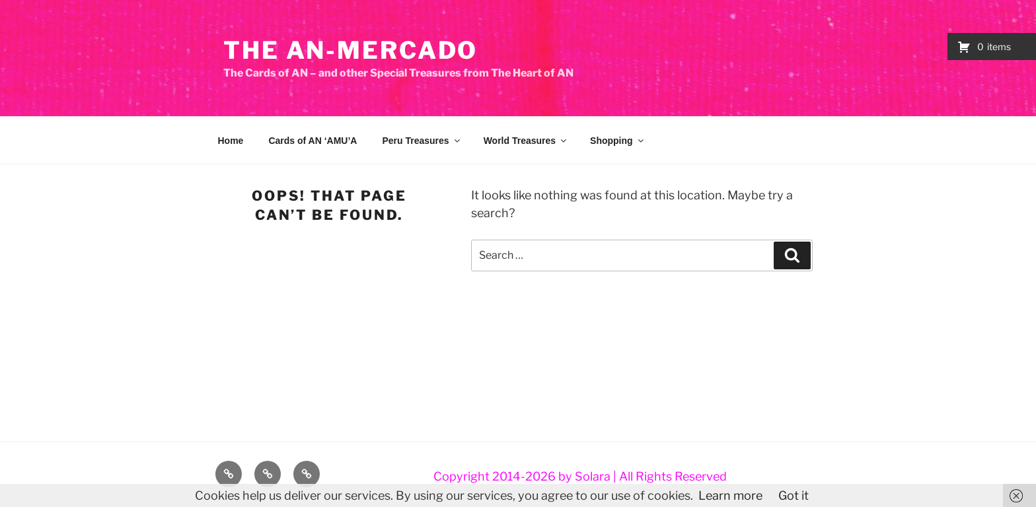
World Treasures (526, 140)
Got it (793, 495)
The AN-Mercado (350, 50)
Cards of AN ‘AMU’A (312, 140)
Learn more (730, 495)
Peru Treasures (421, 140)
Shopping (618, 140)
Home (231, 140)
